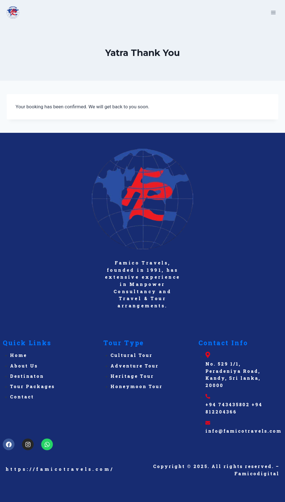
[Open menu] (273, 12)
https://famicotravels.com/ (60, 469)
